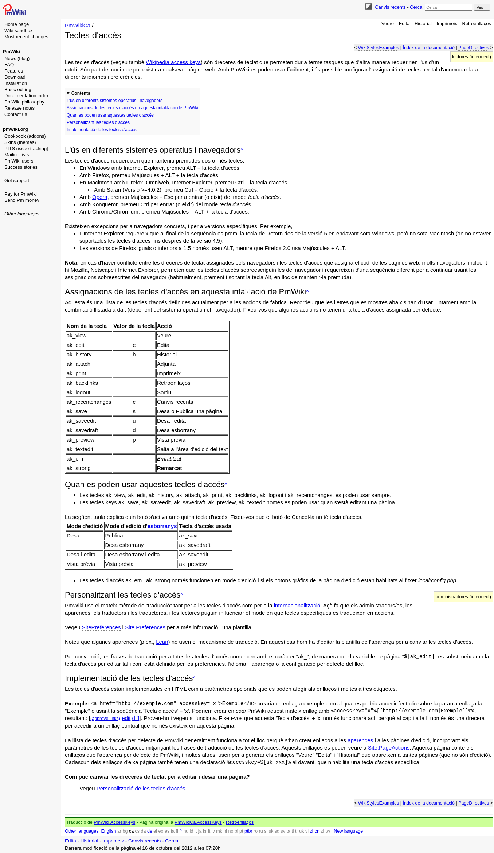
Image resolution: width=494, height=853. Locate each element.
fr (180, 831)
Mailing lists (16, 154)
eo (161, 831)
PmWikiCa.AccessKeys (198, 822)
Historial (423, 23)
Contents (80, 93)
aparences (360, 740)
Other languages (21, 213)
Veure (387, 23)
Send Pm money (21, 200)
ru (261, 831)
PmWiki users (18, 161)
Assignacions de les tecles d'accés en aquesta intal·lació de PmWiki (132, 107)
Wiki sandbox (18, 30)
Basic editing (17, 89)
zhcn (314, 831)
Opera (99, 197)
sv (283, 831)
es (167, 831)
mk (219, 831)
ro (256, 831)
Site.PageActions (388, 747)
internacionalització (297, 605)
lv (213, 831)
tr (296, 831)
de (149, 831)
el (155, 831)
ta (288, 831)
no (231, 831)
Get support (16, 180)
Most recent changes (26, 36)
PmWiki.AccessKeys (114, 822)
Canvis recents (390, 7)
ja (200, 831)
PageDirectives (473, 47)
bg (125, 831)
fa (173, 831)
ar (119, 831)
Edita (404, 23)
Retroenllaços (476, 23)
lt (209, 831)
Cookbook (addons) (25, 136)
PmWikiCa (77, 25)
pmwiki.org (15, 129)
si (265, 831)
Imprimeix (447, 23)
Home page (16, 24)
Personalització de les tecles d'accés (141, 788)
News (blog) (17, 58)
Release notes (19, 108)
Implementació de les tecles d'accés (102, 129)
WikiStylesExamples (378, 47)
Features (13, 71)
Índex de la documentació (428, 47)
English (108, 831)
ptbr (248, 831)
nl (225, 831)
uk (301, 831)
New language (348, 831)
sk (271, 831)
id (191, 831)
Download (15, 77)
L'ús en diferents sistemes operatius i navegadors (114, 100)
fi (177, 831)
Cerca (416, 7)
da (143, 831)
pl (236, 831)
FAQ (9, 64)
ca (131, 831)
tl (292, 831)
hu (185, 831)
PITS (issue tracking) (26, 148)
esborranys (162, 526)
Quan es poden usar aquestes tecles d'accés (110, 115)
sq (277, 831)
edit (126, 718)
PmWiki (11, 51)
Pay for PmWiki (20, 194)
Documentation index (26, 95)
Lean (162, 642)
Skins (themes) (20, 142)
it (196, 831)
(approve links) (105, 718)
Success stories (21, 167)
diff (136, 718)
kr (205, 831)
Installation (15, 83)
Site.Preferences (145, 627)
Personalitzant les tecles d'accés (98, 122)
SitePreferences (101, 627)
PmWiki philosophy (24, 102)
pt (241, 831)
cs (137, 831)
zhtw (325, 831)
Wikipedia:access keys (173, 62)
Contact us (15, 114)
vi (307, 831)
